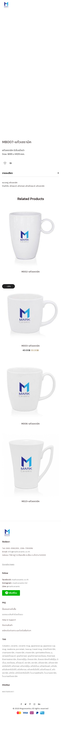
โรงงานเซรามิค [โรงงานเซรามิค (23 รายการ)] (50, 672)
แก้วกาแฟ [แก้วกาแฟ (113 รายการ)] (15, 666)
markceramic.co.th (20, 579)
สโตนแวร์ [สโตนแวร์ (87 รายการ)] (20, 662)
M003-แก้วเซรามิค (31, 345)
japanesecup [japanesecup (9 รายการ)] (36, 645)
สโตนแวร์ (13, 186)
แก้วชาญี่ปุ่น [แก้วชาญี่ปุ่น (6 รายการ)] (25, 666)
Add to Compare (10, 163)
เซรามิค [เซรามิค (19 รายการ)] (34, 662)
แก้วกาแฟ (21, 186)
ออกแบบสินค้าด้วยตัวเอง (12, 614)
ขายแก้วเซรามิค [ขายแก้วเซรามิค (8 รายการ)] (49, 649)
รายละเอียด (7, 173)
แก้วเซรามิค (13, 182)
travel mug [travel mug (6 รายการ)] (37, 649)
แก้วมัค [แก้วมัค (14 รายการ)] (54, 666)
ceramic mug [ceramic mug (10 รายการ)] (24, 645)
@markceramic (14, 586)
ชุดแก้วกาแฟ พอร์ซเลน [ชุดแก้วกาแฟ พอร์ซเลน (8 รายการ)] (37, 656)
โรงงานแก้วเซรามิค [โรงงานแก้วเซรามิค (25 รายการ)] (10, 676)
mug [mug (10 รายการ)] (4, 649)
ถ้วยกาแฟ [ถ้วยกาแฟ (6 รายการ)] (51, 656)
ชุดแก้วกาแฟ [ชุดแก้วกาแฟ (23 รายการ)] (22, 656)
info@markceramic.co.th (19, 551)
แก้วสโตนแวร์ (30, 186)
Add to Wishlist (5, 163)
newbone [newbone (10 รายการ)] (11, 649)
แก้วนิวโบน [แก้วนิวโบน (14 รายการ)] (35, 666)
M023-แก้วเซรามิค (30, 501)
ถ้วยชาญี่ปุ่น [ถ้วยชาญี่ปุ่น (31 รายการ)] (22, 659)
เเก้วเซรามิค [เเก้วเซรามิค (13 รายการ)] (43, 662)
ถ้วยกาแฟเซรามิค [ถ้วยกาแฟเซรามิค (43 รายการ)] (9, 659)
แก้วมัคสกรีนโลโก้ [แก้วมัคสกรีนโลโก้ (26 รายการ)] (9, 669)
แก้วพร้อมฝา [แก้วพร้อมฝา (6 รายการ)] (45, 666)
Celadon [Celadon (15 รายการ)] (6, 645)
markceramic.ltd (20, 583)
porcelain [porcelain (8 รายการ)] (20, 649)
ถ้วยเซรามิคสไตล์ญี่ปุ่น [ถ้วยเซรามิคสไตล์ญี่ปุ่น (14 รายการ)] (47, 659)
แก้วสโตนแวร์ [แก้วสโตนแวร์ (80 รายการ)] (45, 669)
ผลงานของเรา (8, 691)
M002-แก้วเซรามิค (31, 271)
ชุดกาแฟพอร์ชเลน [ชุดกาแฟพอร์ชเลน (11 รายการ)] (42, 652)
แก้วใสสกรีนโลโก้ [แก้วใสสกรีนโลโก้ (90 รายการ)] (22, 672)
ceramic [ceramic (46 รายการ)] (14, 645)
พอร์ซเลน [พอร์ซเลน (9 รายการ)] (11, 662)
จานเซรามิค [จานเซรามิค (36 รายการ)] (19, 652)
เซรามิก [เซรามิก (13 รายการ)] (27, 662)
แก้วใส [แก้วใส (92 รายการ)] (11, 672)
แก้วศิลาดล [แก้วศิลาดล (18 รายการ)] (21, 669)
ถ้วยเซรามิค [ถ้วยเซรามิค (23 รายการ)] (32, 659)
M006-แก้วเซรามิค (30, 423)
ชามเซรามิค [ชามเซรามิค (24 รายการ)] (30, 652)
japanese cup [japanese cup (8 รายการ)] (49, 645)
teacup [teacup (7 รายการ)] (28, 649)
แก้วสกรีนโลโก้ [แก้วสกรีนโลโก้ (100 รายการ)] (33, 669)
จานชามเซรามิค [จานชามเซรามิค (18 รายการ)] (8, 652)
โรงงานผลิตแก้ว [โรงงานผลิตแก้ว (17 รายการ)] (36, 672)
